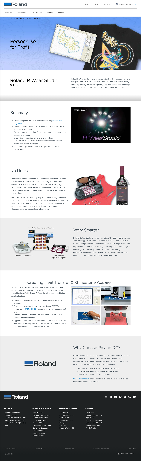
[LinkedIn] (134, 396)
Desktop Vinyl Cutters (41, 415)
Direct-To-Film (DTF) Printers (15, 423)
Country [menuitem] (121, 4)
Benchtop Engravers (40, 428)
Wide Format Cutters (40, 417)
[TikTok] (120, 396)
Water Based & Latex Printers (15, 420)
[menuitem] (9, 12)
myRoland (90, 417)
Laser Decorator (39, 433)
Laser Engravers (39, 430)
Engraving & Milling (41, 409)
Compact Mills (38, 423)
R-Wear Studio (38, 18)
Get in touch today (81, 378)
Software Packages (68, 409)
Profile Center (91, 428)
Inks (6, 425)
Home (11, 18)
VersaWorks (63, 412)
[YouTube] (129, 396)
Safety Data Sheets (93, 425)
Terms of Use (69, 449)
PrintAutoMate (64, 417)
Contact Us (132, 449)
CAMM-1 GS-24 (31, 309)
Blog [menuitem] (96, 4)
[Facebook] (111, 396)
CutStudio (63, 425)
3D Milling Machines (40, 420)
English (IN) (9, 454)
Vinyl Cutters (38, 412)
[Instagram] (115, 396)
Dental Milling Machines (42, 425)
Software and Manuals (94, 423)
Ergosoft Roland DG (66, 428)
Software (28, 18)
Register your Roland (94, 420)
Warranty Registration (101, 449)
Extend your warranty (94, 415)
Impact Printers (38, 435)
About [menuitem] (88, 4)
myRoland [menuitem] (106, 4)
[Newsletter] (106, 396)
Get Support (90, 412)
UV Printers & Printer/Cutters (15, 417)
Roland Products (19, 18)
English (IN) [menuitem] (131, 4)
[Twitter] (125, 396)
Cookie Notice (40, 449)
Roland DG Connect (66, 415)
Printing (8, 409)
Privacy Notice (10, 449)
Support (89, 409)
